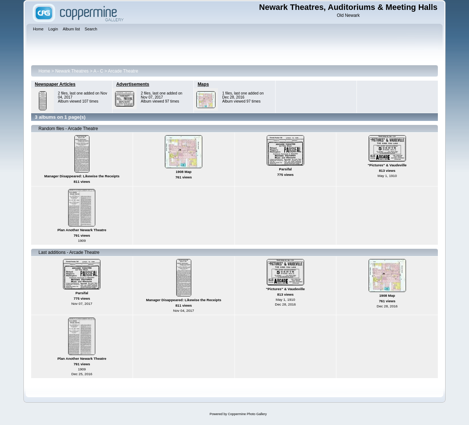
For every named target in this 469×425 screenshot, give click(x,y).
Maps (203, 84)
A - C (98, 71)
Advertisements (132, 84)
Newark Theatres (72, 71)
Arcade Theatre (123, 71)
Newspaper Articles (55, 84)
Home (44, 71)
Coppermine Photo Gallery (247, 414)
